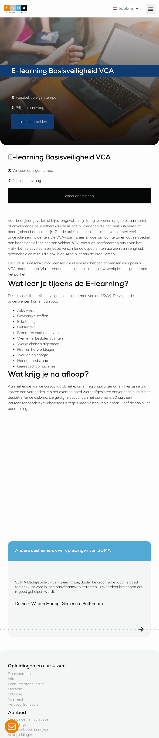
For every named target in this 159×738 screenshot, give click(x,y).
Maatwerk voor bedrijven (28, 729)
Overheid (15, 699)
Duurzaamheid (20, 673)
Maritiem (15, 689)
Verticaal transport (23, 704)
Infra (11, 678)
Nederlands (123, 9)
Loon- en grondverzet (26, 683)
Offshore (15, 694)
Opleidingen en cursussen (29, 719)
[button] (151, 9)
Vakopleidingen (20, 734)
